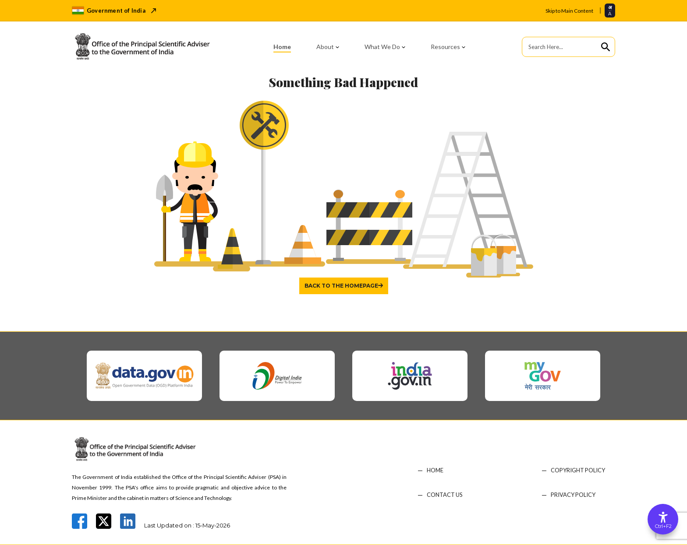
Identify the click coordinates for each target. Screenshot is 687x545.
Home (282, 46)
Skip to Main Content (569, 10)
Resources (445, 46)
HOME (435, 470)
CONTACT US (445, 495)
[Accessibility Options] (663, 519)
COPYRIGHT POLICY (578, 470)
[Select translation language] (610, 10)
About (325, 46)
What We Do (382, 46)
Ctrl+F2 (663, 526)
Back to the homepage (341, 285)
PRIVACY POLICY (573, 495)
